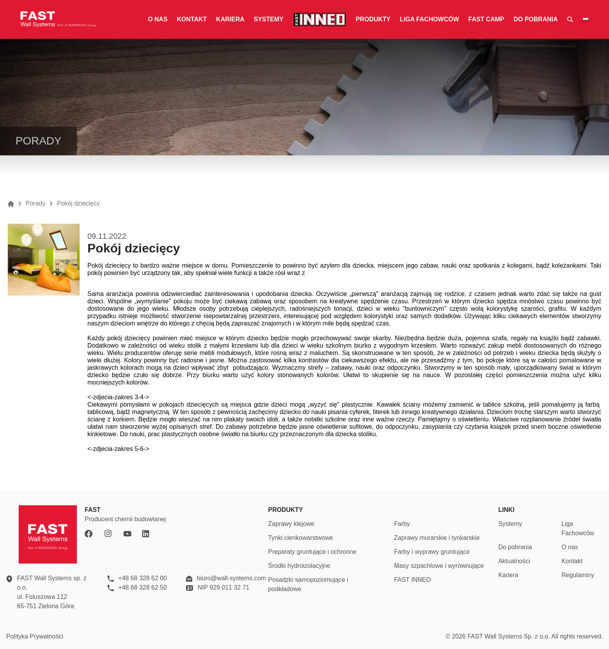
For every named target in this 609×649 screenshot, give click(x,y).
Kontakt (192, 19)
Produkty (373, 19)
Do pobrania (535, 19)
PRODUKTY (285, 509)
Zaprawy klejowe (291, 523)
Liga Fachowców (577, 528)
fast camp (486, 19)
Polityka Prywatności (34, 636)
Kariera (230, 19)
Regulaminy (577, 575)
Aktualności (514, 561)
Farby (402, 523)
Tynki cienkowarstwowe (300, 537)
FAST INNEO (412, 579)
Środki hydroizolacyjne (299, 565)
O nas (158, 19)
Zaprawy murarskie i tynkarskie (437, 537)
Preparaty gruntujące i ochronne (312, 551)
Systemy (268, 19)
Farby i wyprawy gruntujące (432, 551)
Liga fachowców (429, 19)
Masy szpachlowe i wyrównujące (439, 565)
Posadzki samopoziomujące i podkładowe (308, 584)
